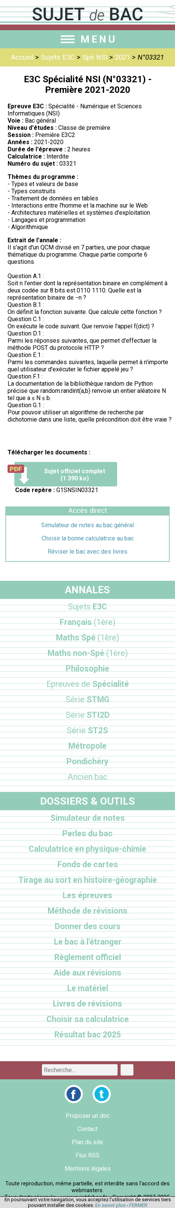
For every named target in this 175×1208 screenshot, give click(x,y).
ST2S (87, 730)
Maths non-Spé (88, 653)
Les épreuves (87, 895)
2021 (122, 57)
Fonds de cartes (87, 864)
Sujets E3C (58, 57)
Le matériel (87, 988)
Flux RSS (87, 1155)
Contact (87, 1129)
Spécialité (87, 684)
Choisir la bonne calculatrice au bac (88, 538)
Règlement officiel (87, 957)
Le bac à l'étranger (87, 941)
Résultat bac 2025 (87, 1034)
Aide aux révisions (87, 972)
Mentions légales (88, 1168)
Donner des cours (88, 926)
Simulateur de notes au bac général (87, 525)
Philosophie (87, 668)
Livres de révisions (87, 1003)
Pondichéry (87, 761)
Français (87, 622)
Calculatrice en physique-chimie (87, 849)
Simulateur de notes (87, 818)
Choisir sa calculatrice (87, 1019)
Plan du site (87, 1142)
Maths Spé (87, 637)
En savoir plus (110, 1205)
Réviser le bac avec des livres (87, 551)
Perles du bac (87, 833)
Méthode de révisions (87, 911)
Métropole (87, 746)
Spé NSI (94, 57)
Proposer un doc (88, 1115)
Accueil (22, 57)
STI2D (88, 715)
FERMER (138, 1205)
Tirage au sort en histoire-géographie (88, 880)
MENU (88, 39)
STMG (87, 699)
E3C (87, 606)
